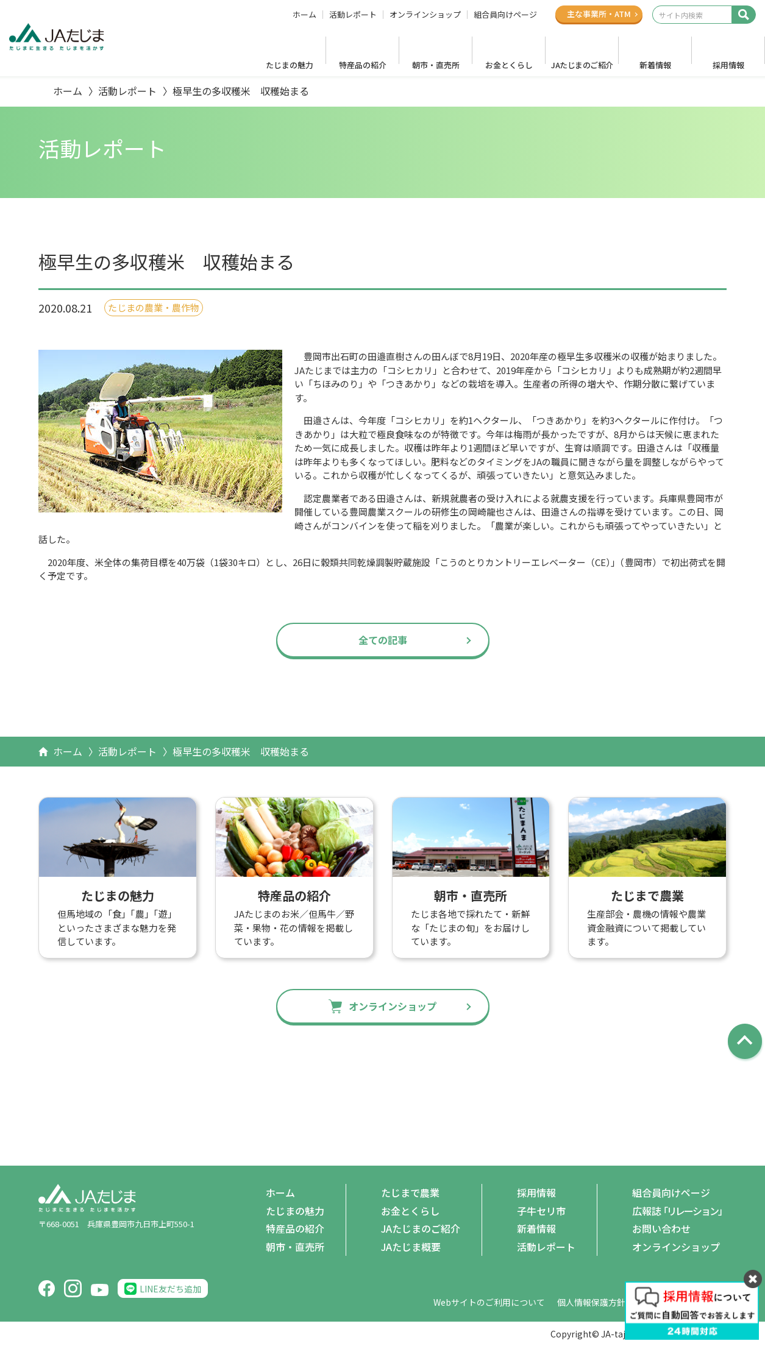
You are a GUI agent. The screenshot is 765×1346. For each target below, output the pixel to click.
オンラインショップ (425, 14)
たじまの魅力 (289, 65)
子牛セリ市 (541, 1210)
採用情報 (728, 65)
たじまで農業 (410, 1192)
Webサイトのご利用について (489, 1302)
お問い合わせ (661, 1228)
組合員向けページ (505, 14)
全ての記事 (382, 639)
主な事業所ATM (599, 13)
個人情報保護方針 (591, 1302)
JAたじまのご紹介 (582, 65)
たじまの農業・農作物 (153, 307)
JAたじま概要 (411, 1246)
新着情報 (655, 65)
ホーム (304, 14)
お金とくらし (509, 65)
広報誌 (679, 1211)
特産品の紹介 (362, 65)
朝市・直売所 (436, 65)
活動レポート (353, 14)
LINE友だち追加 (170, 1289)
